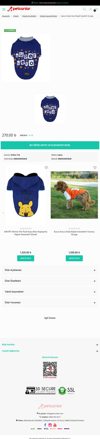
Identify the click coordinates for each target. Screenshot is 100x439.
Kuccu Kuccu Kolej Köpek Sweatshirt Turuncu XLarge (74, 233)
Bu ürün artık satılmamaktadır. (50, 145)
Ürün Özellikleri (51, 281)
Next (97, 213)
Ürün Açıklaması (51, 270)
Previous (3, 213)
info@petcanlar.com (55, 410)
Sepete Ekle (25, 258)
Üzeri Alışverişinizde (49, 2)
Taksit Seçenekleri (51, 291)
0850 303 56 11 (55, 413)
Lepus (59, 154)
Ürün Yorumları (51, 302)
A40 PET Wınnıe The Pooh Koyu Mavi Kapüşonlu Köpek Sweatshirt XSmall (25, 233)
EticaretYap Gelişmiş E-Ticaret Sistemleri (44, 435)
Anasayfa (6, 16)
